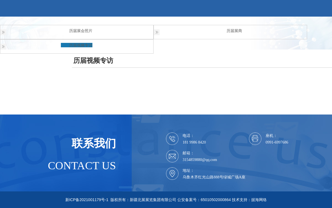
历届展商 (234, 30)
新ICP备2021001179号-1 (86, 199)
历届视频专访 (80, 45)
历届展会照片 (80, 30)
